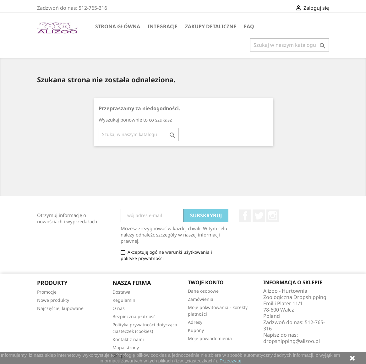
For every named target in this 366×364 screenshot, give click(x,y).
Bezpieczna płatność (134, 316)
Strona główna (117, 26)
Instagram (272, 215)
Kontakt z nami (128, 339)
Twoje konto (206, 282)
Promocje (47, 292)
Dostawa (121, 292)
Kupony (196, 330)
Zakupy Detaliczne (210, 26)
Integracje (163, 26)
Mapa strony (125, 347)
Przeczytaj (230, 360)
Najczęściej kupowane (60, 308)
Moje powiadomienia (210, 338)
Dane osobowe (203, 291)
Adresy (195, 322)
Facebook (245, 215)
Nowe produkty (53, 300)
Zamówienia (200, 299)
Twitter (259, 215)
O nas (118, 308)
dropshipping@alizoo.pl (291, 341)
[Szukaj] (289, 45)
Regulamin (123, 300)
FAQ (249, 26)
